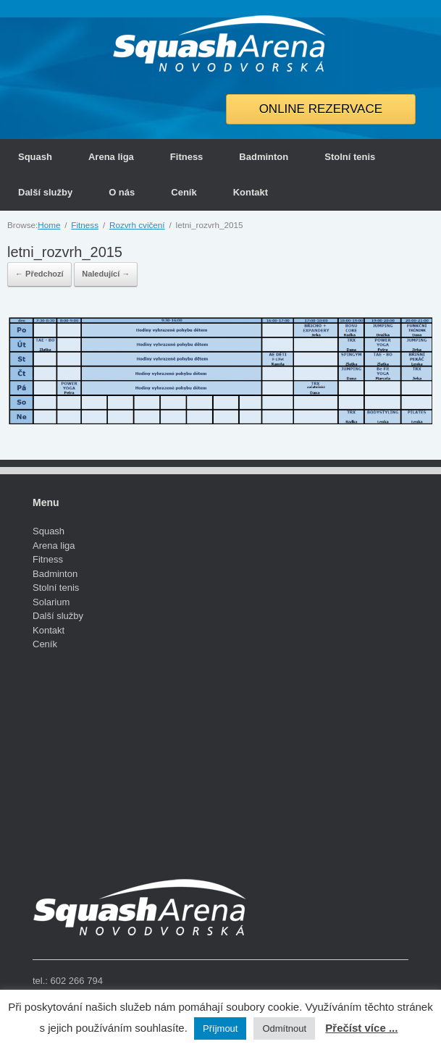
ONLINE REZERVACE (320, 109)
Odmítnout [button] (284, 1028)
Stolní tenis (349, 156)
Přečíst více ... (361, 1028)
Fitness (186, 156)
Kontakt (250, 192)
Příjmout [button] (220, 1028)
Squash (35, 156)
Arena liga (111, 156)
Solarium (51, 602)
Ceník (183, 192)
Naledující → (106, 273)
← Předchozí (39, 273)
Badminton (263, 156)
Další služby (45, 192)
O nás (122, 192)
